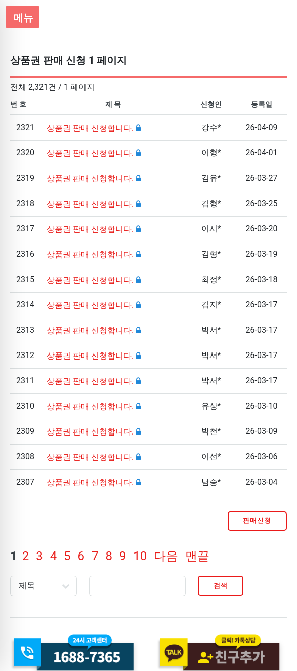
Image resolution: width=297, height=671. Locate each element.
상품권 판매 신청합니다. (91, 128)
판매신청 (257, 520)
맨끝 (197, 556)
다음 (166, 556)
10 (140, 556)
